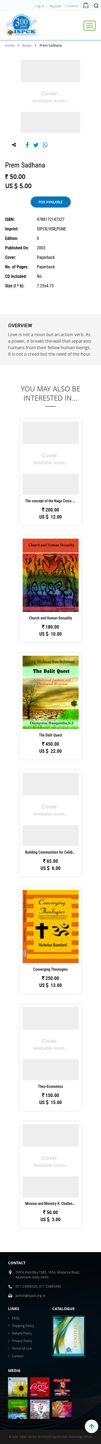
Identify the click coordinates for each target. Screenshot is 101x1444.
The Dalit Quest (50, 735)
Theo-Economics (50, 1086)
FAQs (16, 1318)
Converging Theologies (50, 969)
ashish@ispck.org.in (30, 1295)
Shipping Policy (23, 1325)
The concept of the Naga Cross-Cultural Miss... (52, 501)
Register (55, 6)
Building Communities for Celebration (52, 852)
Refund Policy (22, 1333)
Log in (39, 6)
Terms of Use (22, 1348)
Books (27, 45)
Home (9, 45)
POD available (50, 202)
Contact (72, 6)
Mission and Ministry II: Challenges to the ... (52, 1203)
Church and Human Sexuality (50, 618)
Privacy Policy (22, 1341)
